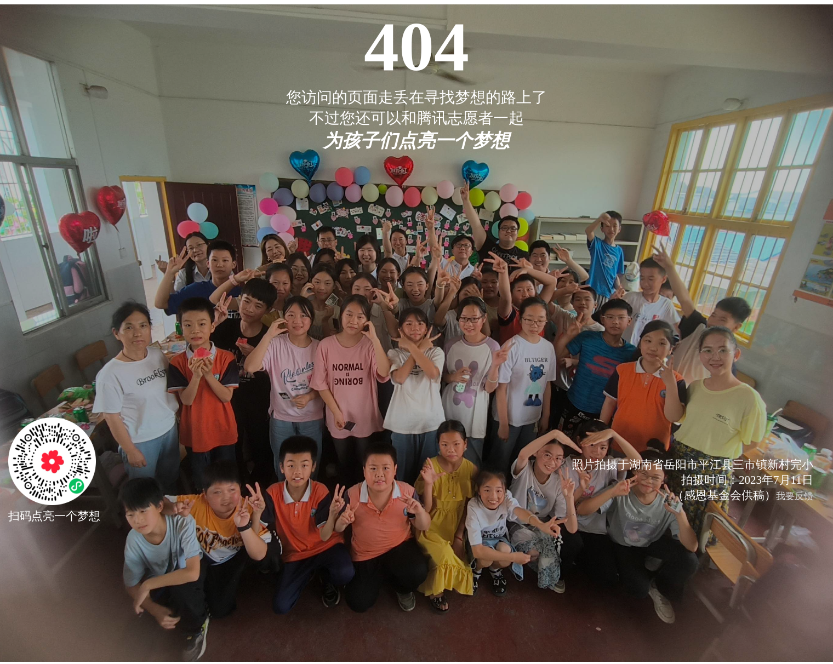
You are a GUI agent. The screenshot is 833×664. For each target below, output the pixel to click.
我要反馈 (794, 496)
